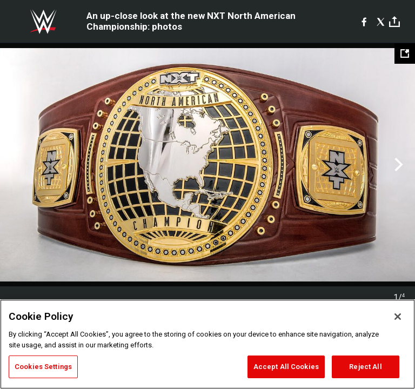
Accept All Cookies (286, 367)
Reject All (365, 367)
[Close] (398, 316)
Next (397, 165)
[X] (380, 21)
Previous (17, 165)
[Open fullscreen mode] (404, 53)
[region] (207, 344)
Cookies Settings (43, 367)
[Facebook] (364, 21)
